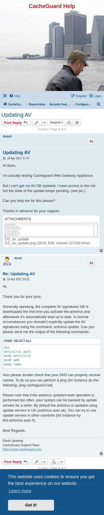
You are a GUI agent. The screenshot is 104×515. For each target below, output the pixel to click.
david (18, 258)
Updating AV (16, 115)
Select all (22, 340)
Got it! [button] (31, 505)
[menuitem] (14, 96)
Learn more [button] (20, 490)
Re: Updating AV (19, 273)
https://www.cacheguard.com (22, 449)
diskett (7, 136)
